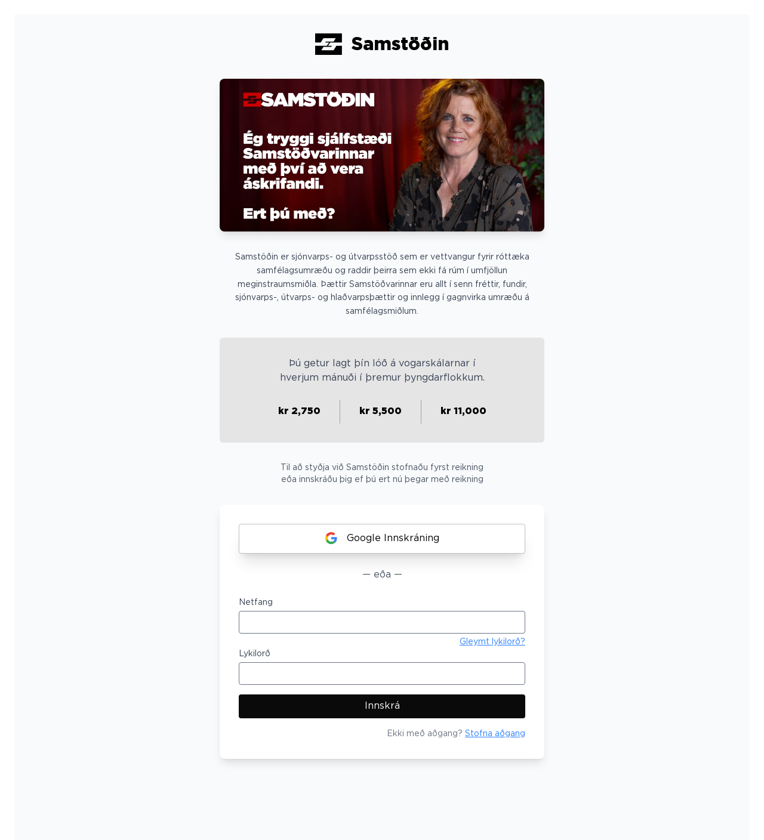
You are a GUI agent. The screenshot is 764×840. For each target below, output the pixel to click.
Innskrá (382, 706)
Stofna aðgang (495, 733)
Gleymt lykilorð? (492, 642)
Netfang (256, 602)
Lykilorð (254, 653)
